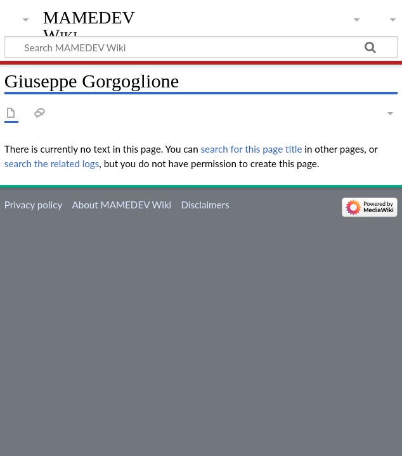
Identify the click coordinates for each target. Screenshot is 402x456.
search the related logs (52, 163)
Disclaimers (205, 204)
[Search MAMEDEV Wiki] (201, 47)
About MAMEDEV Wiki (121, 204)
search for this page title (251, 149)
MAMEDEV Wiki (89, 26)
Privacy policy (33, 204)
